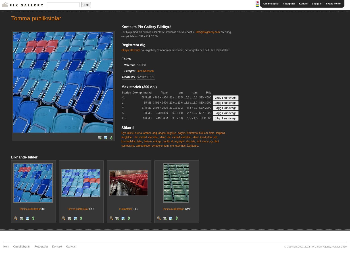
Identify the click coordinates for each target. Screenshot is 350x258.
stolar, (205, 141)
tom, (166, 145)
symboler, (157, 145)
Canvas (71, 246)
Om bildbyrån (271, 3)
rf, (172, 141)
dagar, (162, 133)
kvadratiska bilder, (132, 141)
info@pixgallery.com (208, 32)
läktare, (148, 141)
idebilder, (153, 137)
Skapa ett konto (130, 50)
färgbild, (221, 133)
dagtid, (182, 133)
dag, (155, 133)
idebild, (143, 137)
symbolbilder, (143, 145)
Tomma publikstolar (30, 209)
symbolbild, (128, 145)
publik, (167, 141)
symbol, (214, 141)
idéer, (196, 137)
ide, (136, 137)
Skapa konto (333, 3)
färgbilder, (127, 137)
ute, (172, 145)
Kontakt (303, 3)
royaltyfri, (180, 141)
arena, (139, 133)
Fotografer (289, 3)
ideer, (163, 137)
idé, (169, 137)
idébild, (176, 137)
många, (157, 141)
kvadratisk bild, (209, 137)
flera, (212, 133)
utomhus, (180, 145)
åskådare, (193, 145)
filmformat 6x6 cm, (197, 133)
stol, (199, 141)
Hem (6, 246)
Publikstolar (125, 209)
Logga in (317, 3)
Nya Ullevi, (127, 133)
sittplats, (191, 141)
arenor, (147, 133)
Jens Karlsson (145, 71)
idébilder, (186, 137)
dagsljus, (172, 133)
